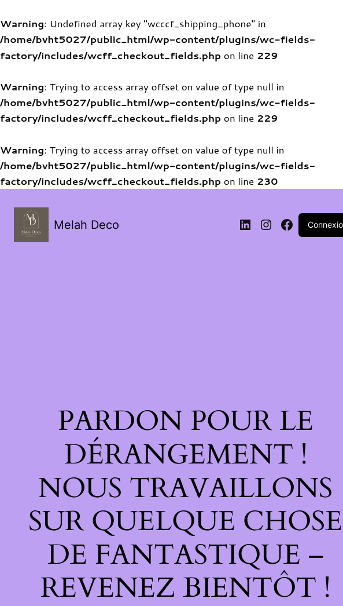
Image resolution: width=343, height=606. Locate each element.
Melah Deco (86, 225)
